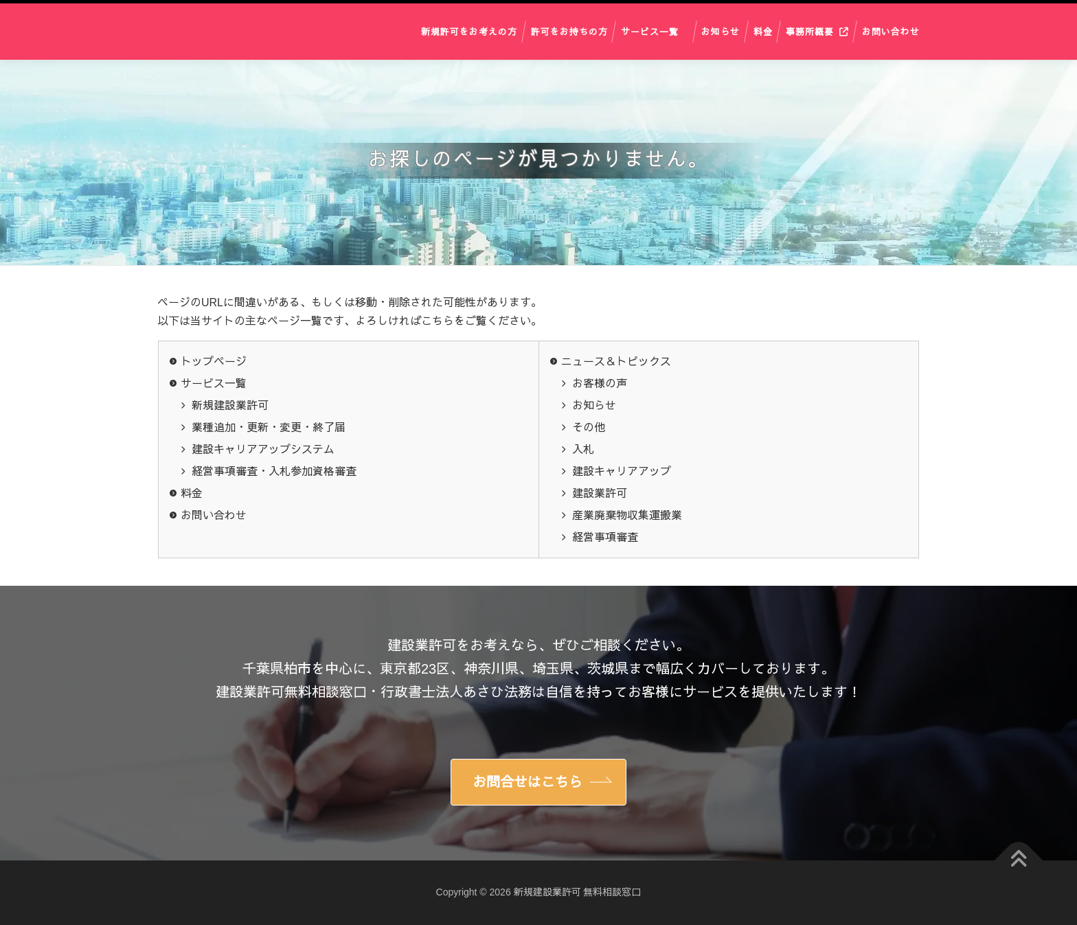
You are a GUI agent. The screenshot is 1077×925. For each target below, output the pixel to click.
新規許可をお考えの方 (469, 31)
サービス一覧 (650, 31)
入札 (583, 449)
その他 (588, 427)
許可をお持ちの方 (569, 31)
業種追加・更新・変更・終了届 (268, 427)
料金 (763, 31)
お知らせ (720, 31)
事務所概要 (810, 31)
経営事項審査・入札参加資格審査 (274, 471)
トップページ (214, 361)
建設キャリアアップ (621, 471)
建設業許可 (599, 493)
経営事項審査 (605, 537)
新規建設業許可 (230, 405)
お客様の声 (599, 383)
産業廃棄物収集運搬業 (627, 515)
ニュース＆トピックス (616, 361)
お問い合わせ (891, 31)
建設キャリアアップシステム (263, 449)
